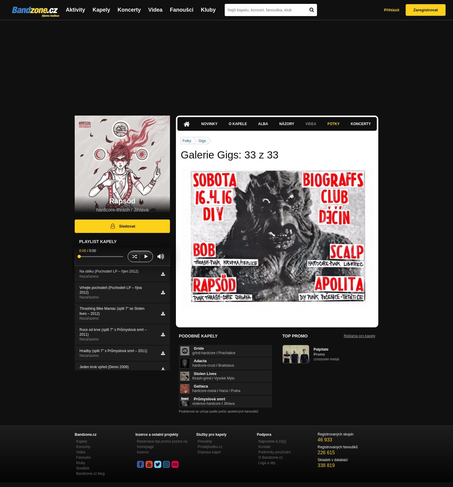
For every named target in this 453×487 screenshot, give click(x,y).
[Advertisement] (226, 65)
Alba (263, 124)
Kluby (208, 10)
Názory (286, 124)
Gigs (202, 141)
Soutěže (82, 468)
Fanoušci (181, 10)
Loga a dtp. (267, 463)
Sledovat (122, 226)
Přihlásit (391, 10)
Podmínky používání (274, 452)
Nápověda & (272, 441)
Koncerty (129, 10)
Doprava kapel (209, 452)
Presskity (205, 441)
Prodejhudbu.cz (210, 447)
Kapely (101, 10)
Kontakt (264, 447)
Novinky (209, 124)
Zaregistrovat (425, 10)
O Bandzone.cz (270, 457)
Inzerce (143, 452)
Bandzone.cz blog (90, 474)
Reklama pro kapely (359, 336)
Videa (155, 10)
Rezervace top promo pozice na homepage (162, 444)
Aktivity (75, 10)
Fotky (333, 124)
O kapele (238, 124)
